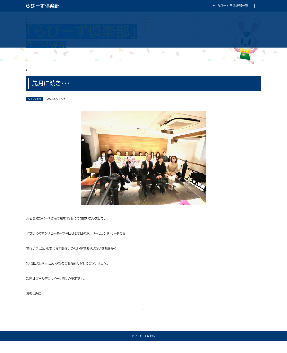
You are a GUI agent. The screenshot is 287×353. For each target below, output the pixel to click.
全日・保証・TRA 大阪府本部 (241, 5)
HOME (31, 72)
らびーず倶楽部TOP (154, 5)
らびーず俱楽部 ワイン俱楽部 (61, 72)
